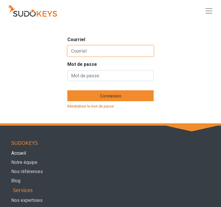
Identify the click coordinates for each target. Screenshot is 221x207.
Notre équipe (25, 162)
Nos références (27, 171)
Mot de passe (82, 64)
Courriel (76, 39)
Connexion (110, 96)
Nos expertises (27, 200)
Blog (15, 180)
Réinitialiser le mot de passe (90, 106)
